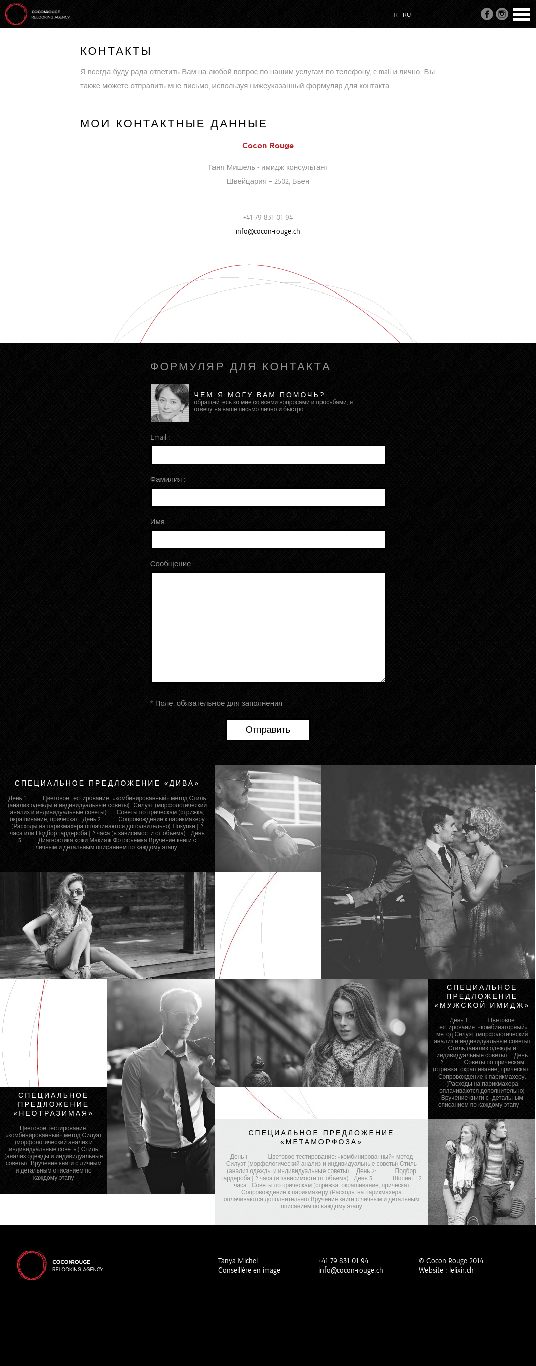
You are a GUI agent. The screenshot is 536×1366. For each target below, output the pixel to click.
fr (394, 15)
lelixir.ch (461, 1270)
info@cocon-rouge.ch (268, 231)
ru (407, 15)
